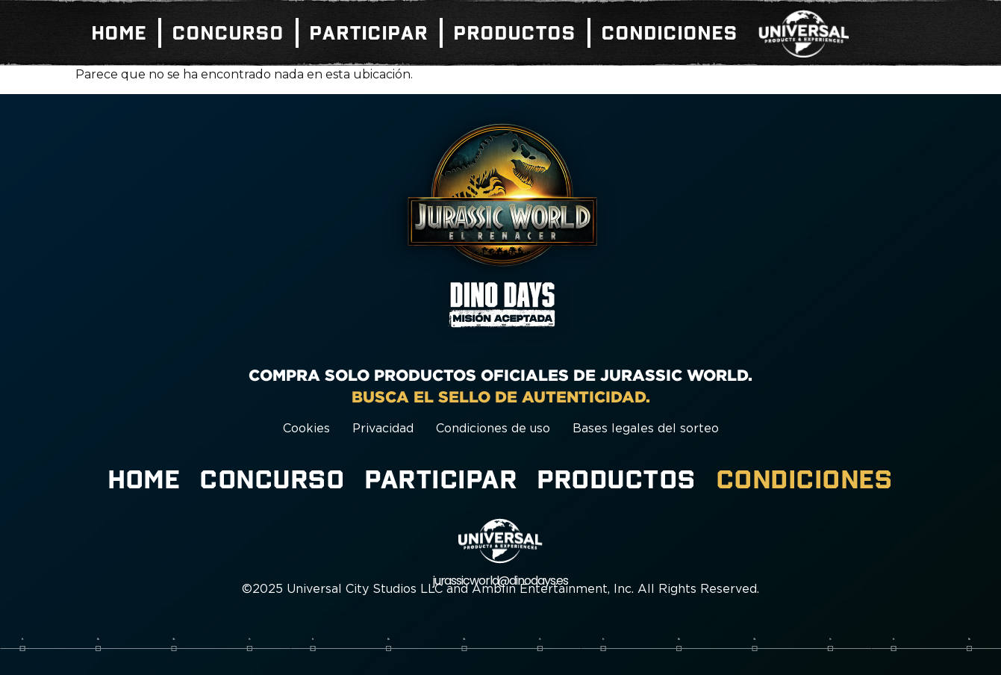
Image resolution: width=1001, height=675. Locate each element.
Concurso (228, 33)
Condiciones (670, 33)
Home (119, 33)
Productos (515, 33)
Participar (369, 33)
